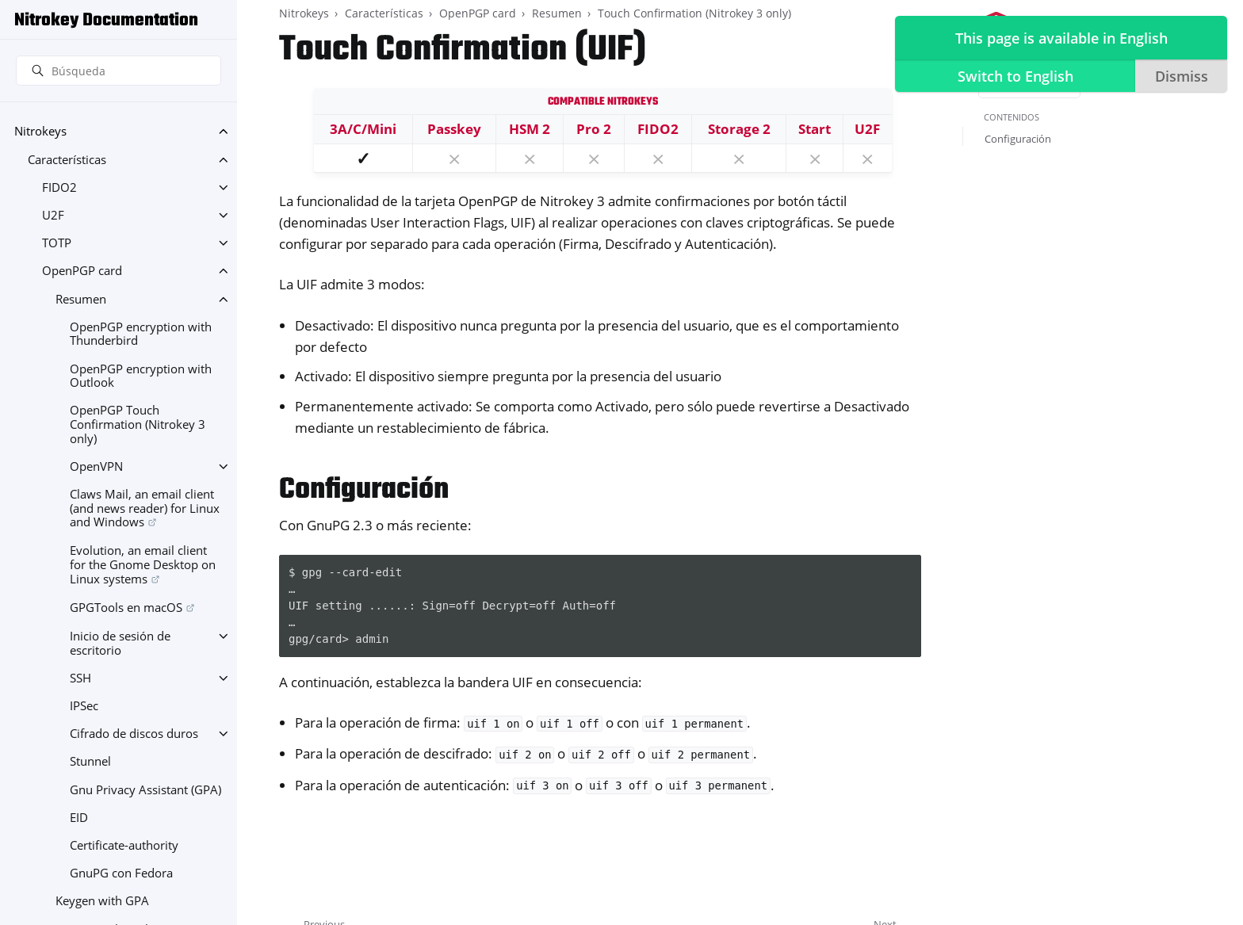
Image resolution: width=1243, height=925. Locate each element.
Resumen (80, 299)
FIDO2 (59, 187)
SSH (80, 678)
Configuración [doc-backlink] (364, 490)
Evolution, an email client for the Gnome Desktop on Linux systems (143, 564)
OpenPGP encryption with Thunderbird (141, 334)
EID (79, 817)
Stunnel (90, 761)
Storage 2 (739, 129)
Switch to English (1015, 76)
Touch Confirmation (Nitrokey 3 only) (694, 13)
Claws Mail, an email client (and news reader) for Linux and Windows (145, 508)
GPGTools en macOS (126, 607)
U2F (53, 215)
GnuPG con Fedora (121, 873)
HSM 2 (529, 129)
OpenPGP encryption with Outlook (141, 376)
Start (814, 129)
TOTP (56, 243)
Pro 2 (593, 129)
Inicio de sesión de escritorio (120, 643)
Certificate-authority (124, 845)
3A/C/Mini (363, 129)
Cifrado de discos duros (134, 733)
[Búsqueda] (118, 70)
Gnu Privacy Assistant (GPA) (145, 790)
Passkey (454, 129)
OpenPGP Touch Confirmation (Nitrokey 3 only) (137, 424)
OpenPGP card (82, 270)
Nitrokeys (40, 131)
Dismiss (1180, 76)
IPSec (84, 706)
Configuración (1018, 139)
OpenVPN (96, 466)
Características (67, 159)
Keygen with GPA (102, 901)
